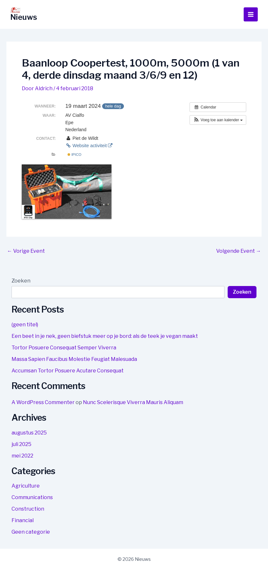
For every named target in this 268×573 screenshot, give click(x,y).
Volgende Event (238, 251)
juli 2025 (21, 444)
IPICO (74, 154)
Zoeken (21, 281)
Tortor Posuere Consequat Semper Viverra (64, 348)
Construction (28, 509)
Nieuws (23, 17)
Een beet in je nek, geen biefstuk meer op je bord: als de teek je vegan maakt (105, 336)
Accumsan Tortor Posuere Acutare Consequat (68, 371)
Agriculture (26, 486)
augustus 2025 (29, 433)
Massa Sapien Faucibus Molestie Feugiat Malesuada (74, 359)
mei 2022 (22, 456)
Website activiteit (88, 145)
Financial (23, 520)
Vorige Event (26, 251)
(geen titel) (25, 325)
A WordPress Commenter (43, 402)
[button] (218, 119)
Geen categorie (31, 532)
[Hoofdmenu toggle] (251, 14)
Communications (32, 497)
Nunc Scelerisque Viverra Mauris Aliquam (133, 402)
